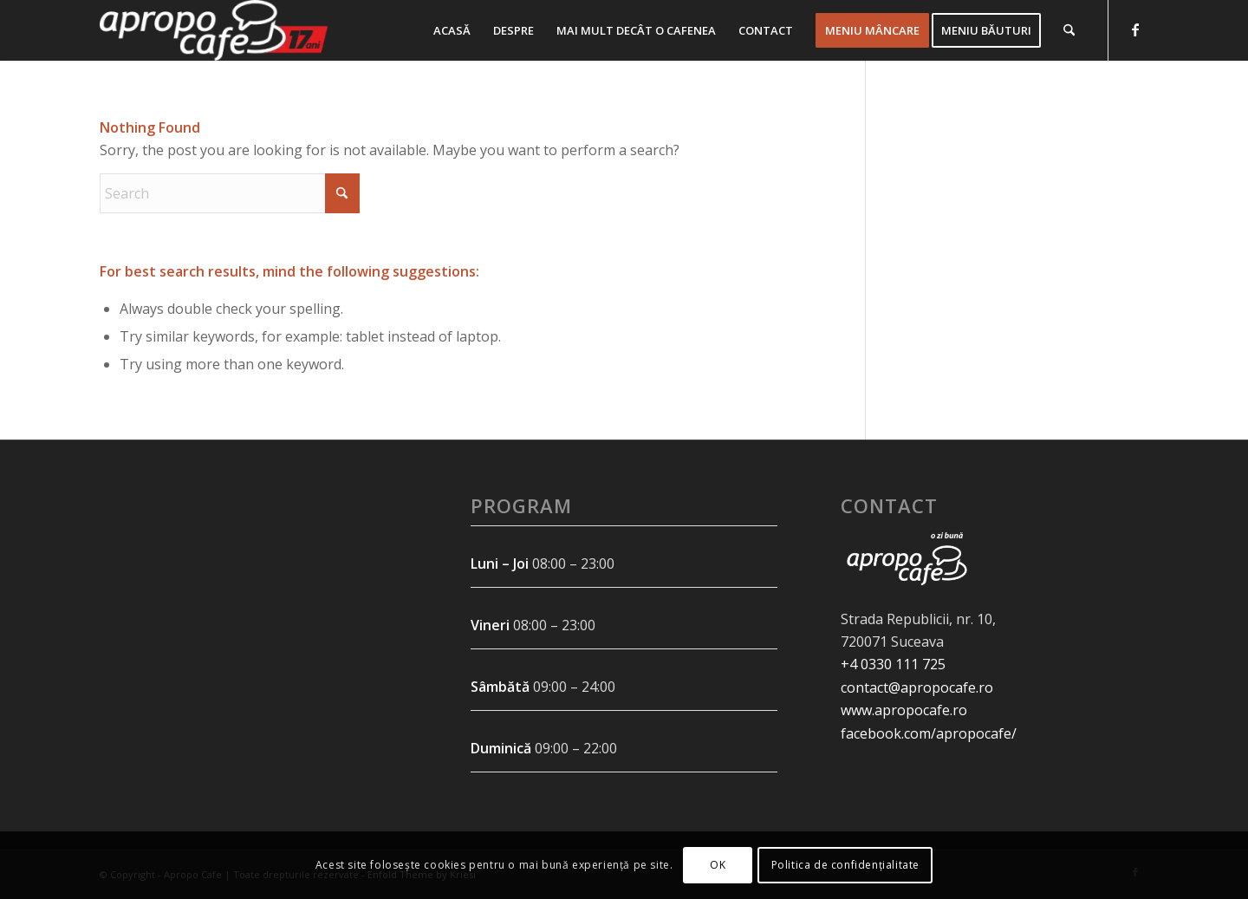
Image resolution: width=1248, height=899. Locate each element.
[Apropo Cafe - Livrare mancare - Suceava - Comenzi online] (214, 30)
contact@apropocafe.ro (917, 687)
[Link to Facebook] (1135, 29)
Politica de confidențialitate (845, 864)
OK (717, 864)
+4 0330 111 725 (893, 664)
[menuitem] (452, 30)
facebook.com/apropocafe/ (929, 733)
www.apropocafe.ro (904, 710)
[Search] (1069, 30)
